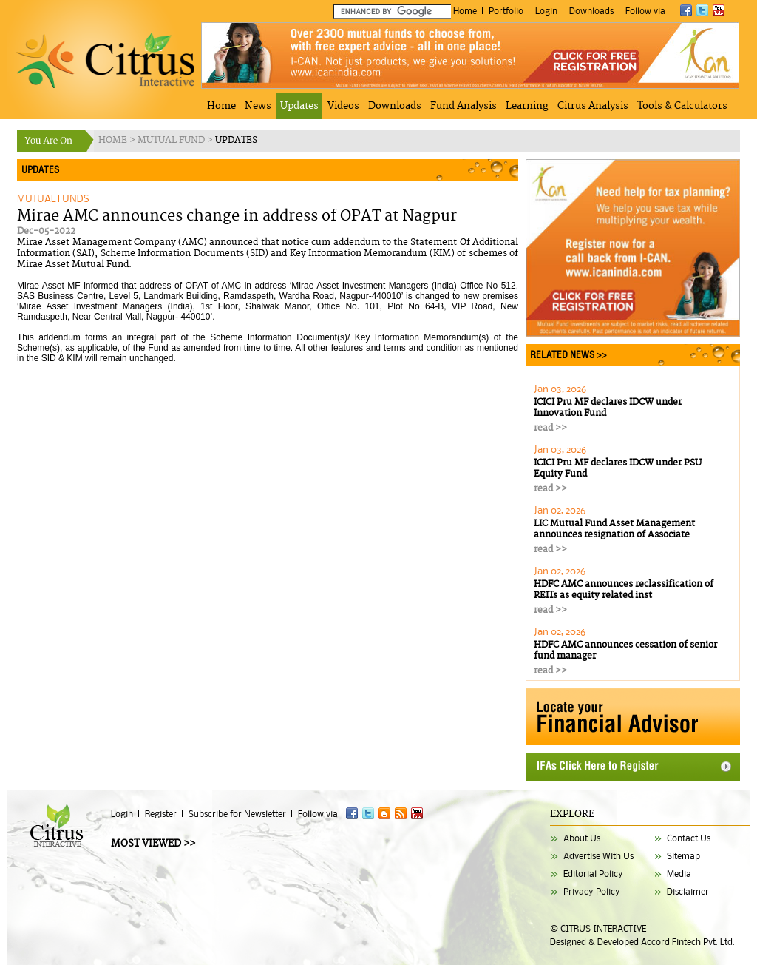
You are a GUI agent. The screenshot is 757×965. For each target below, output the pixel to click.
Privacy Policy (591, 891)
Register (161, 813)
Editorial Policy (593, 873)
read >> (550, 428)
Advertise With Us (598, 856)
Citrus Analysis (592, 106)
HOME (113, 140)
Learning (527, 106)
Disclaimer (688, 891)
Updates (299, 106)
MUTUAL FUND (172, 140)
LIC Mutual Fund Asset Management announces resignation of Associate (614, 529)
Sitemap (683, 856)
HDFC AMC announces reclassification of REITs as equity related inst (623, 590)
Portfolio (506, 10)
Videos (343, 106)
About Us (581, 838)
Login (546, 10)
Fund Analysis (463, 106)
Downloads (591, 10)
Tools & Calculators (682, 106)
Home (465, 10)
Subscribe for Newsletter (237, 813)
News (258, 106)
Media (679, 873)
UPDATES (236, 140)
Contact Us (688, 838)
